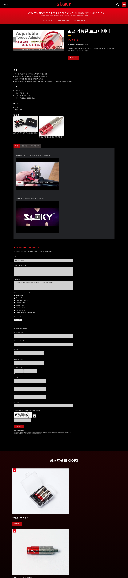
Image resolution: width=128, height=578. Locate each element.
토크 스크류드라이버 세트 (35, 528)
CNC (86, 528)
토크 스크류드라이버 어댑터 (77, 20)
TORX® (86, 570)
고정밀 (15, 532)
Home (45, 20)
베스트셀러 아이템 (64, 460)
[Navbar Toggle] (124, 4)
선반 (92, 528)
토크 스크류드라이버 (19, 528)
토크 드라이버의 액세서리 (61, 20)
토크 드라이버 (32, 570)
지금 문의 (73, 58)
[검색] (117, 4)
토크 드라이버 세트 (42, 570)
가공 (109, 528)
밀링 (98, 528)
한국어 (5, 4)
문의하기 (18, 572)
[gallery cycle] (38, 50)
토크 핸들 (48, 528)
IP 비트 (101, 570)
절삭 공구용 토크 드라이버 (60, 570)
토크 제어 (79, 528)
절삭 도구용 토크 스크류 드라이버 (63, 528)
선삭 (103, 528)
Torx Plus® (96, 570)
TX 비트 (90, 570)
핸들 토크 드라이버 (78, 570)
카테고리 (50, 20)
